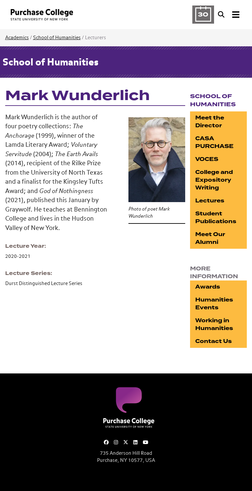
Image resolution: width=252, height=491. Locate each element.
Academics (17, 37)
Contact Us (213, 341)
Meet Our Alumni (210, 238)
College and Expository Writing (214, 180)
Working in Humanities (214, 324)
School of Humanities (57, 37)
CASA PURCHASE (214, 142)
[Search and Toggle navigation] (229, 14)
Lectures (209, 201)
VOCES (206, 159)
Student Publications (215, 217)
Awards (207, 287)
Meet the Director (209, 122)
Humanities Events (214, 304)
